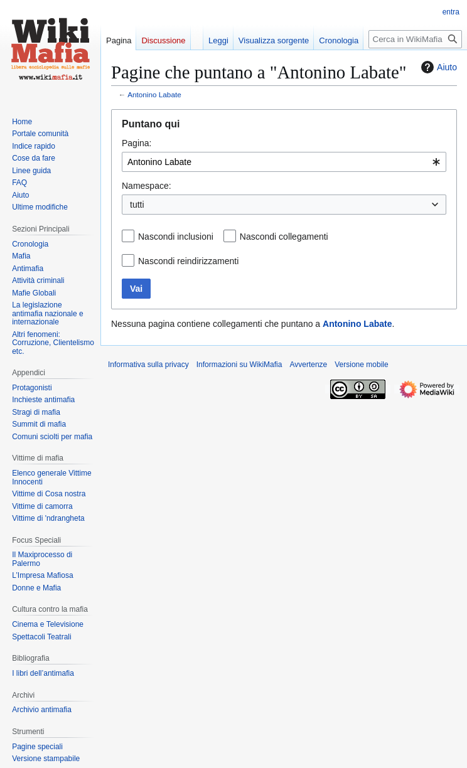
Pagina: (136, 143)
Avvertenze (308, 364)
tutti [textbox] (137, 205)
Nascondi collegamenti (284, 237)
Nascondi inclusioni (175, 237)
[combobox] (284, 162)
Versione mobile (361, 364)
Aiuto (437, 67)
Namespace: (146, 186)
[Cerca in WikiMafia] (415, 39)
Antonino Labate (154, 94)
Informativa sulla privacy (148, 364)
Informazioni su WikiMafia (239, 364)
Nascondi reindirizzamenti (188, 261)
